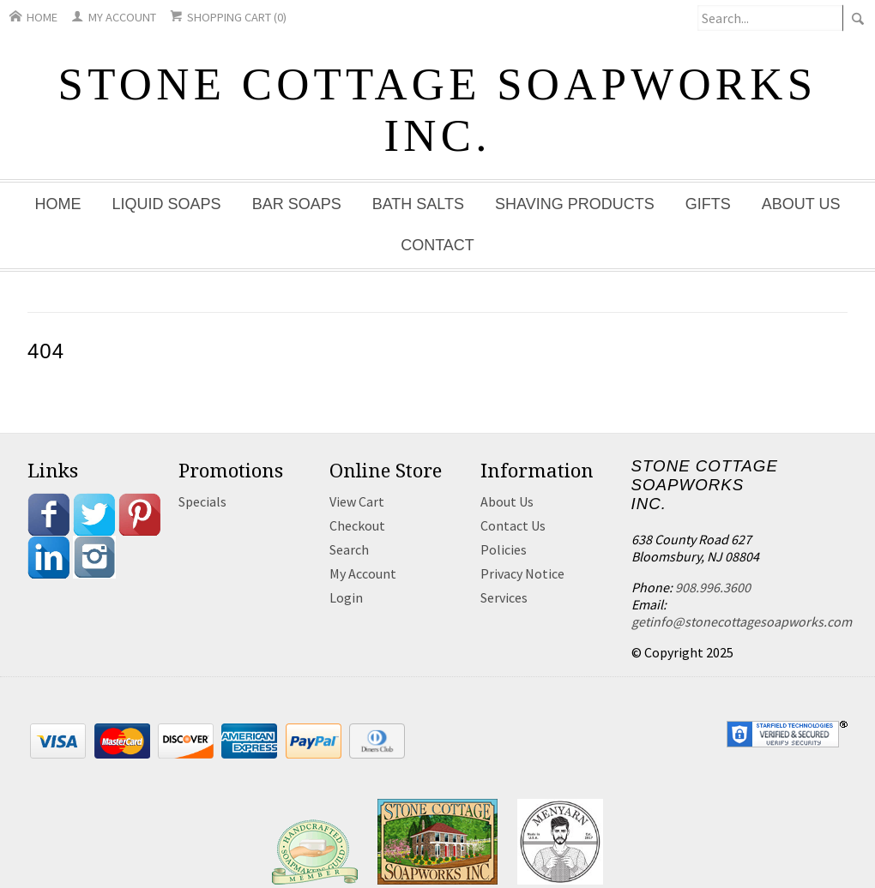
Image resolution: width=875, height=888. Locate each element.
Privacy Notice (522, 573)
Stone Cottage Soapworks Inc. (438, 109)
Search (349, 549)
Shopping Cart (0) (228, 17)
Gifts (708, 204)
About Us (801, 204)
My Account (113, 17)
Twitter (94, 514)
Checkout (357, 525)
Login (346, 597)
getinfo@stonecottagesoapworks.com (741, 621)
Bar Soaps (296, 204)
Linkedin (48, 557)
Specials (202, 501)
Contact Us (513, 525)
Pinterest (139, 514)
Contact (437, 245)
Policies (503, 549)
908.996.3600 (713, 587)
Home (33, 17)
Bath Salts (418, 204)
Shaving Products (575, 204)
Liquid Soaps (166, 204)
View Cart (356, 501)
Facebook (48, 514)
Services (504, 597)
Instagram (94, 557)
